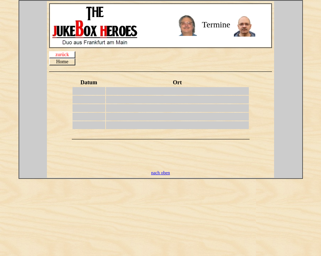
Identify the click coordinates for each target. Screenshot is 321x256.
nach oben (160, 172)
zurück (62, 54)
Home (62, 61)
